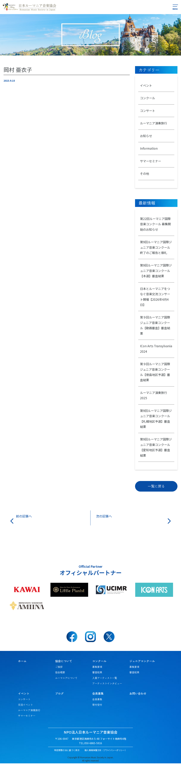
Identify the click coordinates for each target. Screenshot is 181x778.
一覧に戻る (156, 500)
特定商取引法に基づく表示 (67, 764)
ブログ (59, 708)
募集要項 (97, 681)
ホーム (22, 675)
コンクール (148, 98)
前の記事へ (25, 530)
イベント (146, 85)
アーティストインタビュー (107, 698)
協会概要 (60, 687)
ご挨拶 (59, 681)
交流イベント (25, 719)
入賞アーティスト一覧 (104, 692)
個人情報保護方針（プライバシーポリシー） (105, 764)
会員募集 (97, 714)
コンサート (148, 111)
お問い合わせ (137, 708)
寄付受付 (97, 719)
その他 (145, 176)
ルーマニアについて (66, 692)
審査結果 (97, 687)
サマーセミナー (151, 163)
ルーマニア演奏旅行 (154, 124)
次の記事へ (105, 530)
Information (149, 150)
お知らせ (146, 137)
